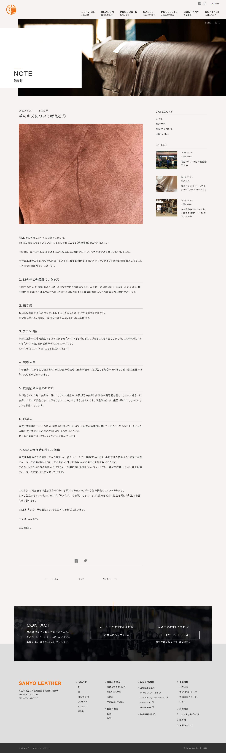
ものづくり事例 (147, 682)
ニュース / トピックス (189, 714)
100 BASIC (145, 702)
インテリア (83, 706)
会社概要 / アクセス (189, 696)
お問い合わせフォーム (117, 635)
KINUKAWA (145, 707)
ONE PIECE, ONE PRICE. (152, 697)
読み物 (182, 719)
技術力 (110, 696)
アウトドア (83, 701)
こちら (48, 348)
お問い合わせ (186, 725)
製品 (109, 713)
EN (217, 4)
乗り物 (81, 711)
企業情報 (183, 682)
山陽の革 (82, 682)
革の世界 (161, 123)
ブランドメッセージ (188, 691)
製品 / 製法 (112, 708)
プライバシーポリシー (41, 748)
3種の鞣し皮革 (114, 691)
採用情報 (183, 708)
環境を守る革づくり (116, 687)
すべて (159, 118)
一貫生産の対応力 (116, 701)
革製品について (164, 128)
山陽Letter (162, 133)
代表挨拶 (183, 687)
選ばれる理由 (113, 682)
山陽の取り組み (147, 687)
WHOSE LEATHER (149, 692)
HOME (208, 22)
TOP (81, 578)
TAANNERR (146, 714)
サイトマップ (24, 748)
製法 (109, 718)
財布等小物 (83, 696)
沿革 (181, 701)
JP (213, 4)
